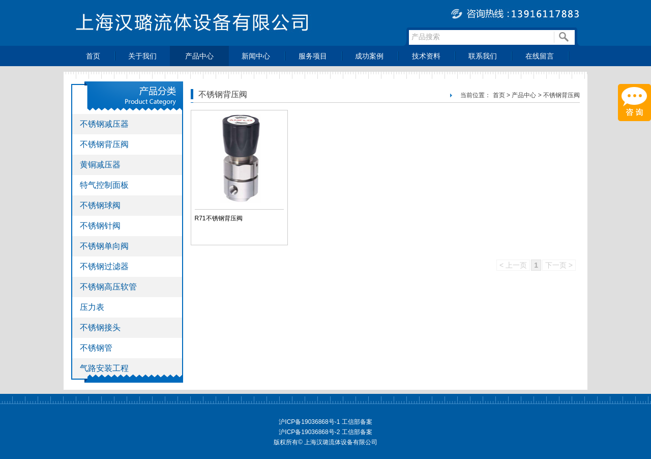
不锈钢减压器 (104, 124)
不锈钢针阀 (100, 225)
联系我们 (482, 56)
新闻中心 (256, 56)
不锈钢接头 (100, 327)
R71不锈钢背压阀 (219, 218)
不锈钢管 (96, 347)
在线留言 (539, 56)
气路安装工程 (104, 368)
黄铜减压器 (100, 164)
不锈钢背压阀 (104, 144)
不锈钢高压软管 (108, 286)
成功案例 (369, 56)
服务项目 (313, 56)
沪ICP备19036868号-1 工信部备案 (325, 421)
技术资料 (426, 56)
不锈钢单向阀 (104, 246)
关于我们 (142, 56)
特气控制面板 (104, 185)
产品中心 (199, 56)
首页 (93, 56)
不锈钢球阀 (100, 205)
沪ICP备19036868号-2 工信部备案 (325, 432)
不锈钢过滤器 (104, 266)
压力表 (92, 307)
